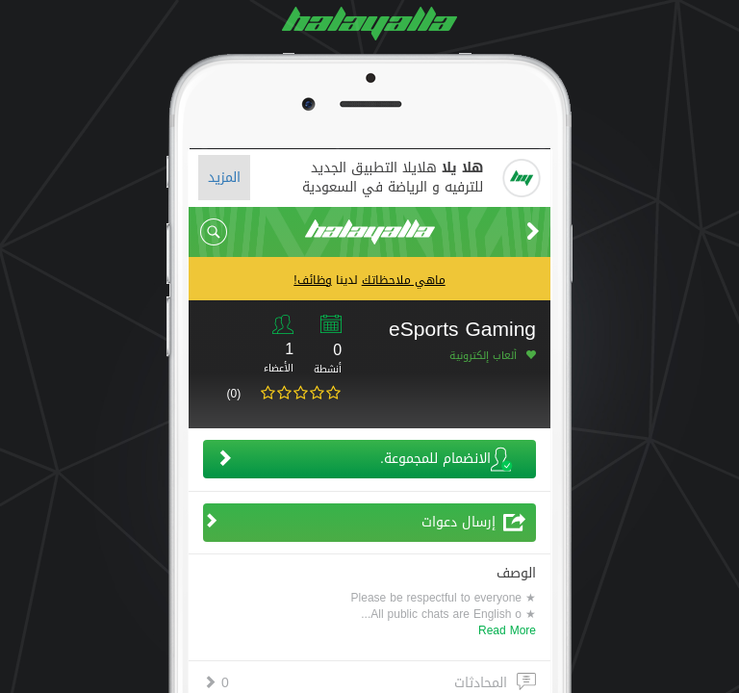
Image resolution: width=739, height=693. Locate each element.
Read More (507, 630)
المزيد (224, 178)
